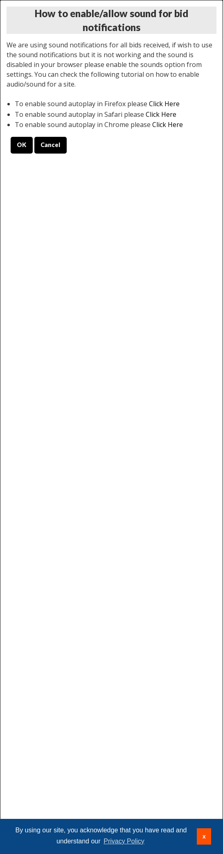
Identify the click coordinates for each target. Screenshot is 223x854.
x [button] (204, 836)
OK (21, 144)
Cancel (50, 144)
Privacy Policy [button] (124, 841)
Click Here (164, 103)
